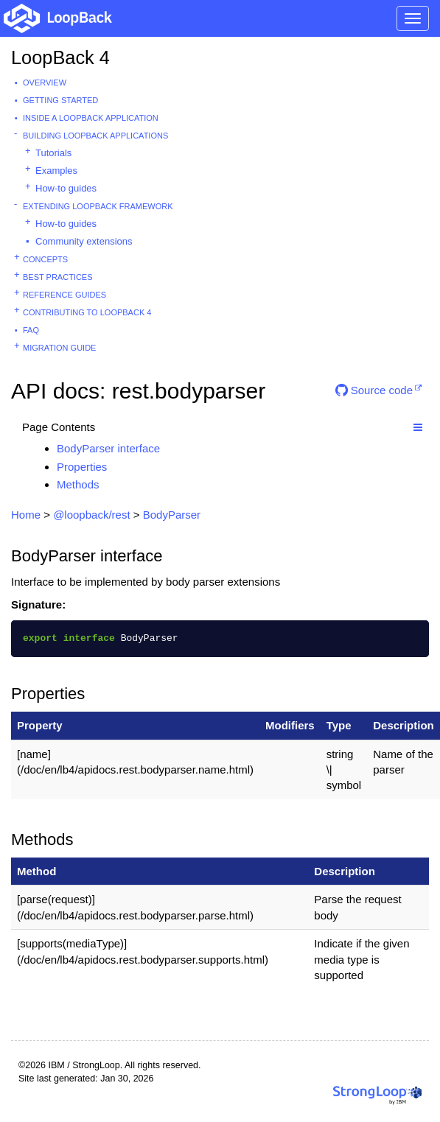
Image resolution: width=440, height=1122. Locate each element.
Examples (56, 170)
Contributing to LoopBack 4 (87, 312)
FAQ (31, 330)
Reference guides (64, 294)
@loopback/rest (91, 514)
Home (26, 514)
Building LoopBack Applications (95, 135)
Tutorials (53, 152)
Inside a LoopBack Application (90, 117)
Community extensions (84, 241)
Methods (78, 484)
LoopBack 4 (60, 57)
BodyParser (171, 514)
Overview (44, 82)
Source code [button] (374, 390)
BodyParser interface (108, 448)
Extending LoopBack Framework (98, 206)
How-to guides (66, 188)
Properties (82, 466)
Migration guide (59, 347)
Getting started (60, 100)
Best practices (58, 277)
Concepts (45, 259)
